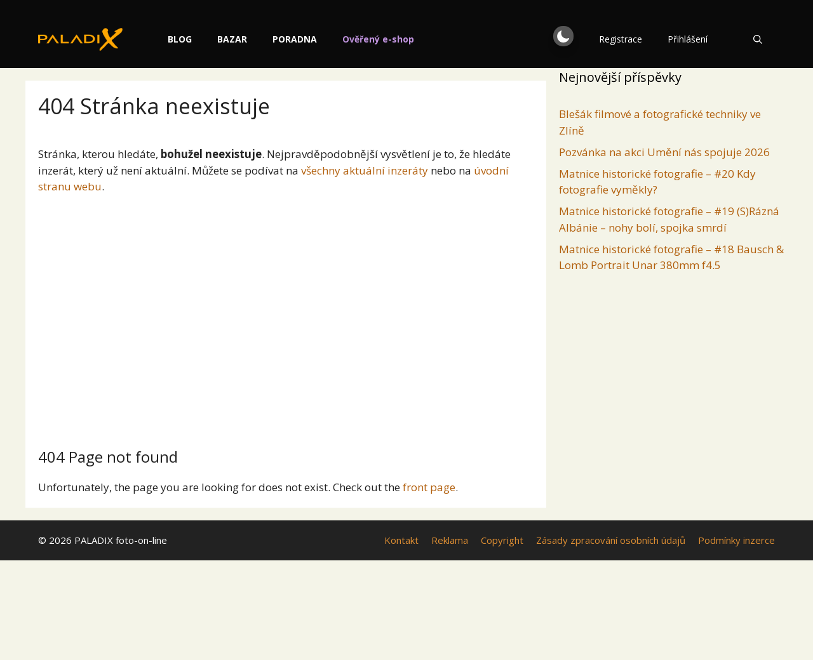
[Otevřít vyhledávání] (758, 39)
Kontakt (401, 540)
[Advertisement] (286, 316)
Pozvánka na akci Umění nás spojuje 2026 (664, 152)
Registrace (620, 39)
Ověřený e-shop (428, 39)
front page (429, 487)
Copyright (502, 540)
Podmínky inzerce (736, 540)
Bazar (282, 39)
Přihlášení (688, 39)
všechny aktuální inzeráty (364, 170)
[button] (563, 36)
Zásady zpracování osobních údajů (610, 540)
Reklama (449, 540)
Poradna (344, 39)
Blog (229, 39)
